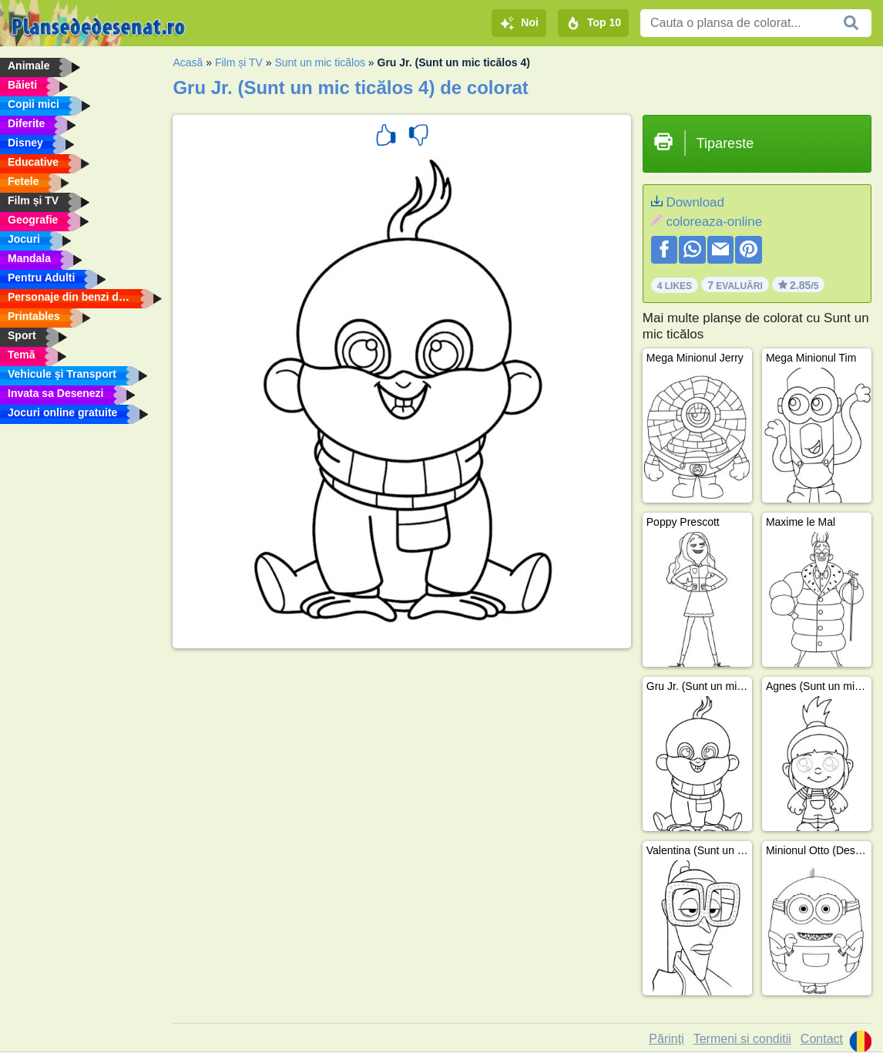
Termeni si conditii (742, 1038)
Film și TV (239, 62)
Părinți (666, 1038)
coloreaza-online (714, 221)
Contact (822, 1038)
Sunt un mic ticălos (319, 62)
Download (695, 202)
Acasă (188, 62)
